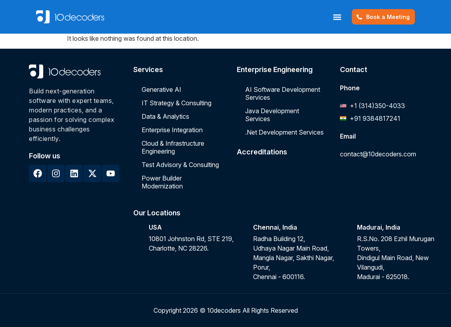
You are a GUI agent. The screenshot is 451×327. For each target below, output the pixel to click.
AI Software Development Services (282, 93)
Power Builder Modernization (162, 182)
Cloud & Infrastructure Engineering (173, 147)
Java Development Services (272, 115)
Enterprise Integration (172, 130)
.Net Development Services (284, 132)
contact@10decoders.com (378, 154)
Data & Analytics (165, 116)
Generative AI (161, 89)
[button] (332, 16)
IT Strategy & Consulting (176, 103)
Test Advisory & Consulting (180, 165)
